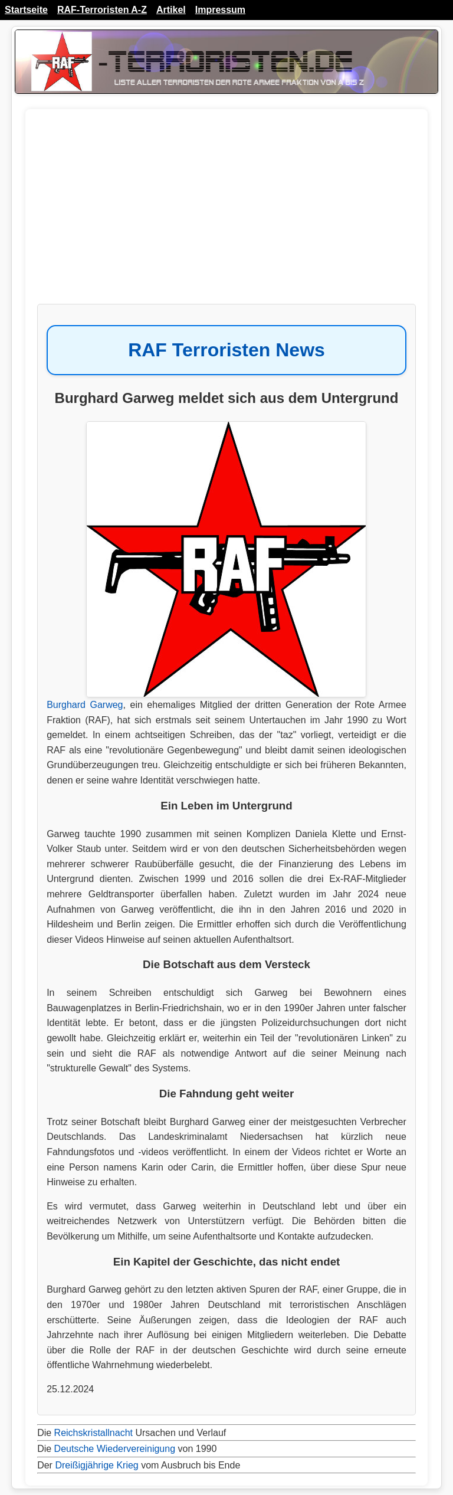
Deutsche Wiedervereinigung (114, 1449)
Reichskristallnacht (93, 1433)
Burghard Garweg (85, 705)
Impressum (220, 10)
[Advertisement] (226, 212)
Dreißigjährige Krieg (96, 1465)
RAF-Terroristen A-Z (102, 10)
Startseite (26, 10)
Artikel (171, 10)
